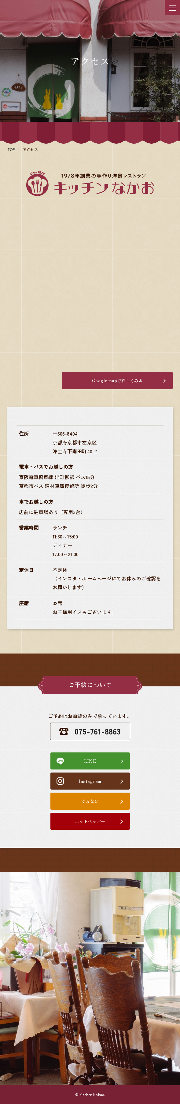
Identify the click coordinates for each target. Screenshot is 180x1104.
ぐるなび (90, 801)
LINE (90, 761)
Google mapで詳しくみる (129, 380)
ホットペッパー (90, 821)
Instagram (90, 781)
